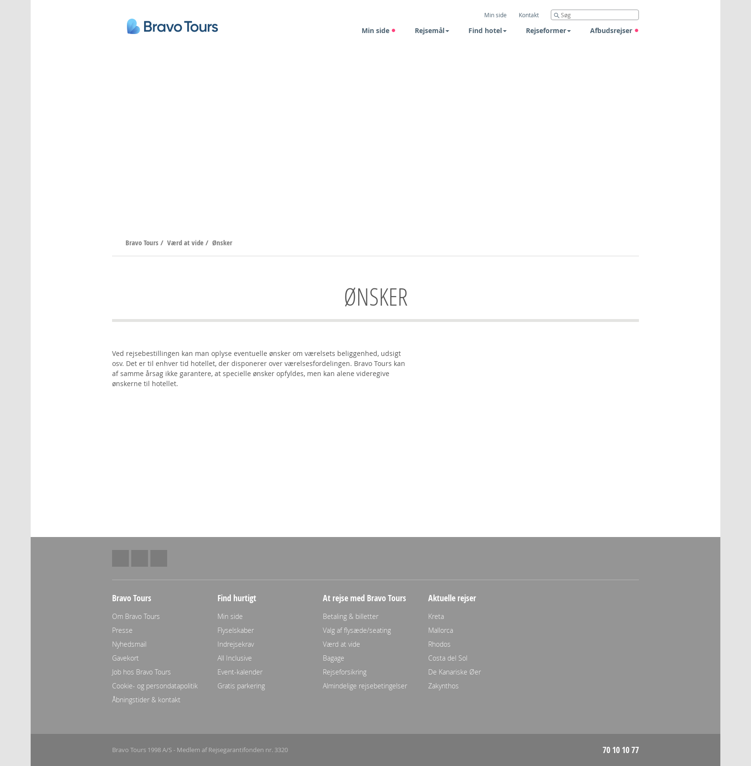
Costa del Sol (447, 658)
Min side (379, 30)
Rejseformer (548, 30)
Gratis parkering (241, 685)
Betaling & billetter (350, 616)
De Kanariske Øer (454, 671)
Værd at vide (186, 243)
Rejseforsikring (344, 671)
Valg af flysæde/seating (357, 630)
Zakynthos (443, 685)
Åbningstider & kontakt (146, 699)
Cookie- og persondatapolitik (155, 685)
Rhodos (439, 644)
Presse (122, 630)
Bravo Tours (142, 243)
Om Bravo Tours (136, 616)
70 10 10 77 (621, 750)
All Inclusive (234, 658)
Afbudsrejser (614, 30)
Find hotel (487, 30)
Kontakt (529, 15)
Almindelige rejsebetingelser (365, 685)
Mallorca (440, 630)
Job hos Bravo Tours (141, 671)
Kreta (436, 616)
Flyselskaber (235, 630)
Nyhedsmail (129, 644)
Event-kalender (239, 671)
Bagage (333, 658)
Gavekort (125, 658)
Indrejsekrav (235, 644)
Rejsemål (432, 30)
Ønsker (222, 243)
